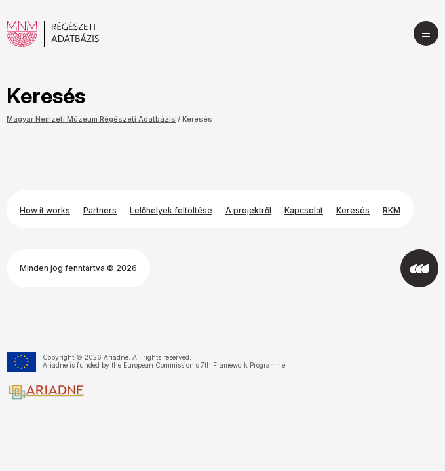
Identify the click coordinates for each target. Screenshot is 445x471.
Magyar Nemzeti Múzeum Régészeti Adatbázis (91, 119)
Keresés (197, 119)
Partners (100, 210)
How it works (45, 210)
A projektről (248, 210)
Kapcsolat (303, 210)
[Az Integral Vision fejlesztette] (419, 268)
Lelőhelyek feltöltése (171, 210)
